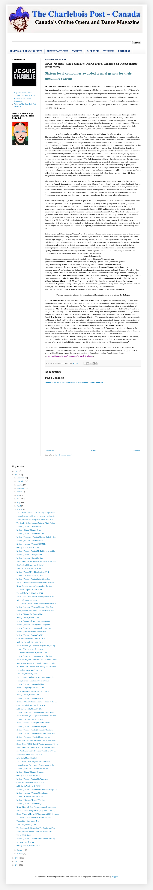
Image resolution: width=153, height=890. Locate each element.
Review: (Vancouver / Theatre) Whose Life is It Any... (36, 712)
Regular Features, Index (23, 93)
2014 (17, 475)
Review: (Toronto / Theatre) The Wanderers (32, 779)
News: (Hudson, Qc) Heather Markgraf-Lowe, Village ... (36, 646)
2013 (17, 858)
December (21, 478)
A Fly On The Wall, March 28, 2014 (29, 568)
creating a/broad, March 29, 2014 (28, 548)
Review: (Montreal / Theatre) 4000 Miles (31, 544)
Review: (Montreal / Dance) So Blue (29, 558)
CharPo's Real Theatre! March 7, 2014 (30, 782)
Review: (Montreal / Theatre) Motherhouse (32, 793)
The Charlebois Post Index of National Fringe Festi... (35, 523)
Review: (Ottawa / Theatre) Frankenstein (31, 632)
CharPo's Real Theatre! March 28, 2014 (30, 565)
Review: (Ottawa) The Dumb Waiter (29, 614)
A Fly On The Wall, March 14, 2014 (29, 709)
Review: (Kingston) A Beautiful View (30, 688)
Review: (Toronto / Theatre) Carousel (30, 698)
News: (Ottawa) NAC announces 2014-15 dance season (36, 660)
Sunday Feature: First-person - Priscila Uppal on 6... (35, 765)
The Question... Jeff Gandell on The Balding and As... (35, 828)
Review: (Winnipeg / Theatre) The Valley (31, 800)
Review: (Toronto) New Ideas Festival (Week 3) (33, 572)
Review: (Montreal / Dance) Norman (29, 540)
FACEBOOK (93, 51)
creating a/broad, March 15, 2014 (28, 695)
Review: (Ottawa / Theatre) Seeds (28, 530)
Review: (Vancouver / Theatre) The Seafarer (32, 768)
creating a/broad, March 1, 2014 (28, 846)
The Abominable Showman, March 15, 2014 (32, 691)
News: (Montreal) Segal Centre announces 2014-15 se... (36, 561)
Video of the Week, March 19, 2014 (29, 670)
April (19, 506)
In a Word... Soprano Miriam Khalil (29, 589)
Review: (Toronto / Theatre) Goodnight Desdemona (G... (36, 839)
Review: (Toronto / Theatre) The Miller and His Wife (35, 733)
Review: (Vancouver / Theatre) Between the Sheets (34, 656)
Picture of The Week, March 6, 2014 (29, 796)
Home (93, 451)
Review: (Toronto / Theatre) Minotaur (30, 533)
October (20, 485)
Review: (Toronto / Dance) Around (29, 555)
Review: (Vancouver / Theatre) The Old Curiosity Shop (36, 537)
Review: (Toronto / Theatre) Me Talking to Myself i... (35, 551)
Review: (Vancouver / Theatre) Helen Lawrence (33, 628)
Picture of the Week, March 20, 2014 (29, 649)
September (21, 488)
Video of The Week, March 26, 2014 (29, 593)
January (20, 854)
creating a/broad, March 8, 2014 (28, 775)
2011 (17, 865)
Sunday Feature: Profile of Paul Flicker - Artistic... (34, 831)
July (18, 495)
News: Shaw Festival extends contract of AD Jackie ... (36, 583)
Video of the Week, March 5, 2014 (28, 821)
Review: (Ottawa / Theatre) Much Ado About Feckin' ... (36, 702)
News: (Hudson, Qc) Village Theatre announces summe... (37, 716)
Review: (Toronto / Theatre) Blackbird (30, 684)
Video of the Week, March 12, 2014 (29, 754)
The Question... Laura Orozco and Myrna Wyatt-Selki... (36, 512)
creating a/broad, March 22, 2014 (28, 618)
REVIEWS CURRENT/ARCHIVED (26, 51)
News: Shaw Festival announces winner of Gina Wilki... (36, 740)
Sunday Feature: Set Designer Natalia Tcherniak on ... (35, 519)
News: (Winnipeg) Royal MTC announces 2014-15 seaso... (37, 814)
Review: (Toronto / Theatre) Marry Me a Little (33, 723)
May (19, 502)
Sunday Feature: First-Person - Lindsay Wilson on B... (36, 611)
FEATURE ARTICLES (57, 51)
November (21, 481)
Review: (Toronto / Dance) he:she (28, 526)
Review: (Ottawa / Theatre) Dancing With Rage (33, 621)
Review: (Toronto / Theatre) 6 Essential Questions (34, 730)
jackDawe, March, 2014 (25, 842)
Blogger (114, 877)
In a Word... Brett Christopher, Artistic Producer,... (34, 818)
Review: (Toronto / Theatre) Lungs (29, 803)
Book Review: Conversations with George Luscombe (35, 663)
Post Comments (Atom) (63, 455)
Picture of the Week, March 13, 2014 (29, 719)
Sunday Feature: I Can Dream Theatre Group (32, 681)
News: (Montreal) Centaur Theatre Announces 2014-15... (37, 747)
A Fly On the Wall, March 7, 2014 (28, 786)
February (20, 850)
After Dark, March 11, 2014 (26, 758)
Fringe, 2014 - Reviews (24, 835)
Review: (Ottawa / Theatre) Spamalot (30, 772)
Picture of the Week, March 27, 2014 (29, 576)
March (19, 509)
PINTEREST (124, 51)
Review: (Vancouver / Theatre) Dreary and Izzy (33, 737)
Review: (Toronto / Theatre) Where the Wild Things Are (36, 789)
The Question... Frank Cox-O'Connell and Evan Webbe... (37, 604)
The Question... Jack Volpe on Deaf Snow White (33, 761)
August (20, 492)
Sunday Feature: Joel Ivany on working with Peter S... (36, 516)
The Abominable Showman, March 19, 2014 (32, 653)
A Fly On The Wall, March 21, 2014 (29, 642)
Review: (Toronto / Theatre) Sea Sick (29, 635)
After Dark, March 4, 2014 (26, 825)
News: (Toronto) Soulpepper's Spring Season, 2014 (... (36, 810)
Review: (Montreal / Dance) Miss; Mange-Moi (33, 625)
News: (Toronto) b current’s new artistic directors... (34, 586)
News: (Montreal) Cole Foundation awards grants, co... (36, 807)
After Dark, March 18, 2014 (26, 674)
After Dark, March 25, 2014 (26, 600)
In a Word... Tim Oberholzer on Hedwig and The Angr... (36, 667)
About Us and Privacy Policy (24, 96)
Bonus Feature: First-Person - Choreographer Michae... (36, 597)
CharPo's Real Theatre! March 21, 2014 (30, 639)
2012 (17, 861)
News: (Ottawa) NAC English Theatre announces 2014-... (37, 744)
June (19, 499)
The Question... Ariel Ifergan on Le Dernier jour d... (35, 677)
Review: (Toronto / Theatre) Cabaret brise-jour (33, 579)
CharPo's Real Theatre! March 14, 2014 (30, 705)
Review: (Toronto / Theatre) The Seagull (31, 726)
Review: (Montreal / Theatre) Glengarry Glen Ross (34, 607)
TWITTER (77, 51)
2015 (17, 471)
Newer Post (50, 451)
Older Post (136, 451)
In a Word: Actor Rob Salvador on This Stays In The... (36, 751)
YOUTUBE (108, 51)
